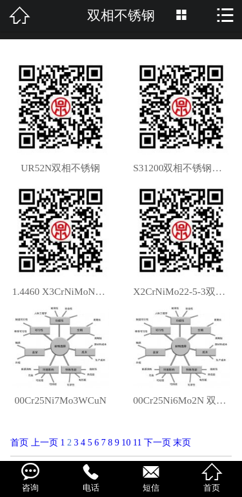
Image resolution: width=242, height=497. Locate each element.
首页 (19, 442)
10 (125, 442)
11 (137, 442)
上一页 (44, 442)
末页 (182, 442)
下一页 (157, 442)
